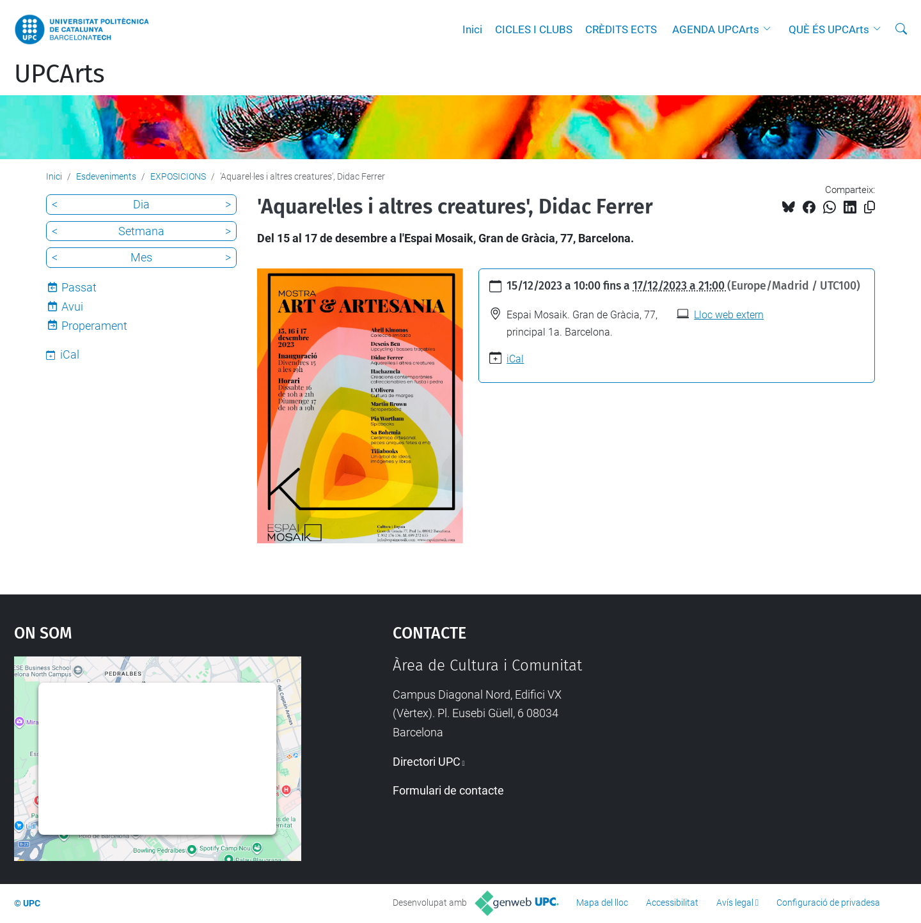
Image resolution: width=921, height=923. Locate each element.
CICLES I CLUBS (533, 29)
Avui (72, 306)
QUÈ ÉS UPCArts (829, 29)
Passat (79, 287)
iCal (515, 359)
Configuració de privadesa (828, 902)
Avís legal (734, 902)
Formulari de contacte (448, 790)
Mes (141, 257)
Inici (472, 29)
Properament (94, 325)
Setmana (141, 231)
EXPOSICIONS (178, 176)
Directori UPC (426, 761)
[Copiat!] (869, 207)
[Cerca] (901, 29)
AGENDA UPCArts (715, 29)
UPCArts (59, 74)
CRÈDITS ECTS (621, 29)
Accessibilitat (672, 902)
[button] (770, 29)
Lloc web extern (729, 315)
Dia (141, 204)
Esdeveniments (106, 176)
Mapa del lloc (602, 902)
